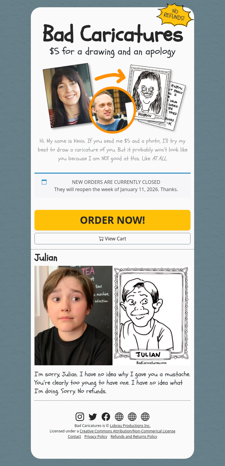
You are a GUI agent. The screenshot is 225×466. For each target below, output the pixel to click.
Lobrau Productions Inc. (130, 425)
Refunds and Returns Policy (134, 436)
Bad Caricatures (112, 35)
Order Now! (112, 220)
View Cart (112, 238)
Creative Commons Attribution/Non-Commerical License (127, 431)
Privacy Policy (95, 436)
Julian (45, 257)
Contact (74, 436)
